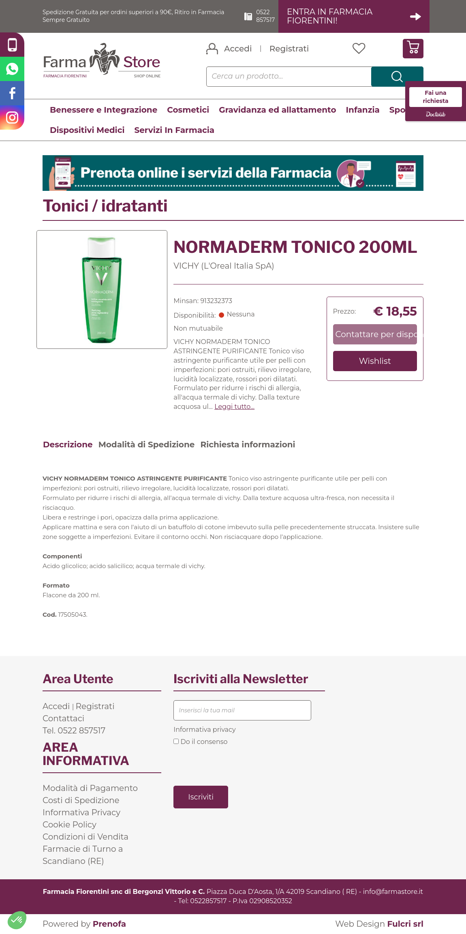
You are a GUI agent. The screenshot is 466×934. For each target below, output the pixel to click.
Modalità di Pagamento (90, 788)
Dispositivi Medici (87, 130)
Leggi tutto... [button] (234, 407)
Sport (401, 110)
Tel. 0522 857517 (74, 731)
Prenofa (109, 924)
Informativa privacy (204, 730)
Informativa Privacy (81, 813)
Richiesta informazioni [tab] (247, 445)
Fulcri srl (405, 924)
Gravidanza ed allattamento (277, 110)
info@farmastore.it (393, 892)
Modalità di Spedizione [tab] (146, 445)
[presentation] (235, 765)
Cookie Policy (69, 825)
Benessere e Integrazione (103, 110)
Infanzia (363, 110)
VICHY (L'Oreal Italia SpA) (223, 266)
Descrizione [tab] (68, 445)
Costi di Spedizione (81, 801)
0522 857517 (275, 16)
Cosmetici (188, 110)
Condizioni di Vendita (85, 837)
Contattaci (63, 719)
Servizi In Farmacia (174, 130)
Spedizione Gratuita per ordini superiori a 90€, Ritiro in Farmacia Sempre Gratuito (130, 16)
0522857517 (208, 901)
